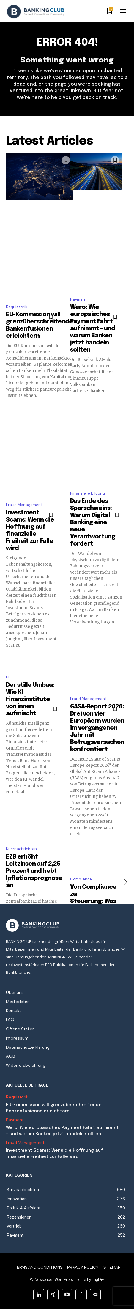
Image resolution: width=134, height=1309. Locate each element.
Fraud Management (24, 504)
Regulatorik (16, 306)
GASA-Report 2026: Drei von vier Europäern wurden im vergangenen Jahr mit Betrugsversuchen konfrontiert (97, 728)
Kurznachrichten (21, 848)
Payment (78, 299)
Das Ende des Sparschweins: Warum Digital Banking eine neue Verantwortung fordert (92, 522)
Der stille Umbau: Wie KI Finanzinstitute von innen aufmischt (30, 699)
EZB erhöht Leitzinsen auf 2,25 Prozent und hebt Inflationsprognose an (34, 871)
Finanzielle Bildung (87, 493)
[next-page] (123, 882)
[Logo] (35, 11)
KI (7, 677)
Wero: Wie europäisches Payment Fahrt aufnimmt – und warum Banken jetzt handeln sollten (92, 328)
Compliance (81, 879)
